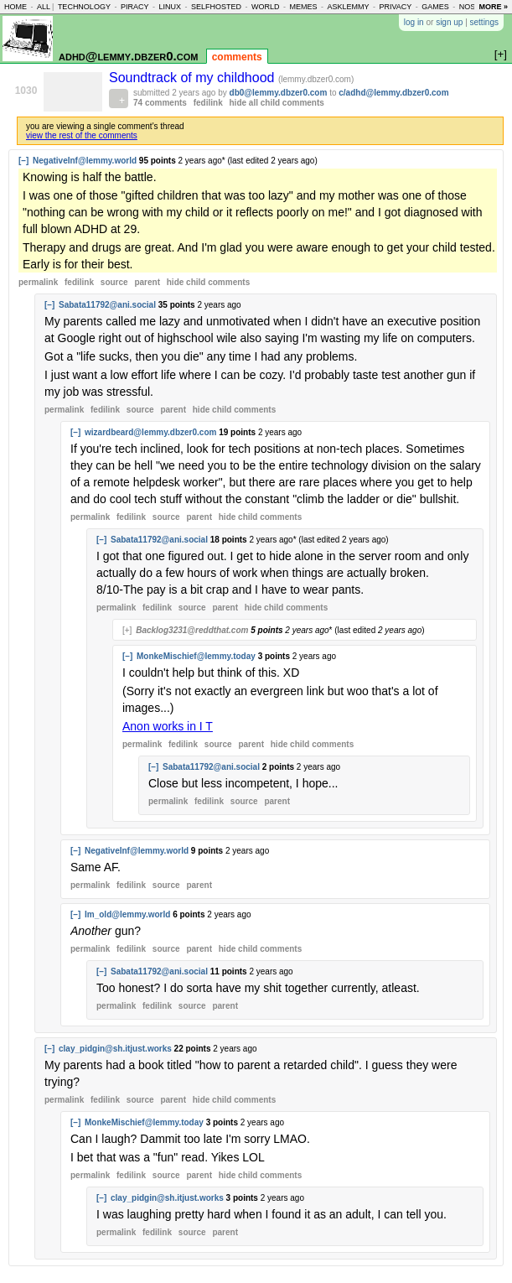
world (265, 7)
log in (414, 22)
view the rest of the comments (81, 135)
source (114, 282)
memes (303, 7)
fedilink (208, 102)
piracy (135, 7)
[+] (127, 630)
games (435, 7)
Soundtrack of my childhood (193, 77)
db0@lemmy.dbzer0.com (279, 92)
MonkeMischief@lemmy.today (196, 656)
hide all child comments (277, 102)
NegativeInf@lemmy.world (85, 160)
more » (493, 7)
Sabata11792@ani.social (107, 304)
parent (147, 282)
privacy (395, 7)
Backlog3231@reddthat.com (192, 630)
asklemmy (348, 7)
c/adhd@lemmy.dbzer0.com (393, 92)
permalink (38, 282)
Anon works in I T (167, 726)
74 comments (160, 102)
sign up (449, 22)
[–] (23, 160)
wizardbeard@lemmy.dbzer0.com (150, 432)
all (43, 7)
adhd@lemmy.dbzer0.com (128, 56)
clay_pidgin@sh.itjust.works (115, 1048)
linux (169, 7)
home (15, 7)
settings (484, 22)
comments (237, 57)
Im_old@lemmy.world (127, 914)
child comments (208, 282)
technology (84, 7)
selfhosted (216, 7)
